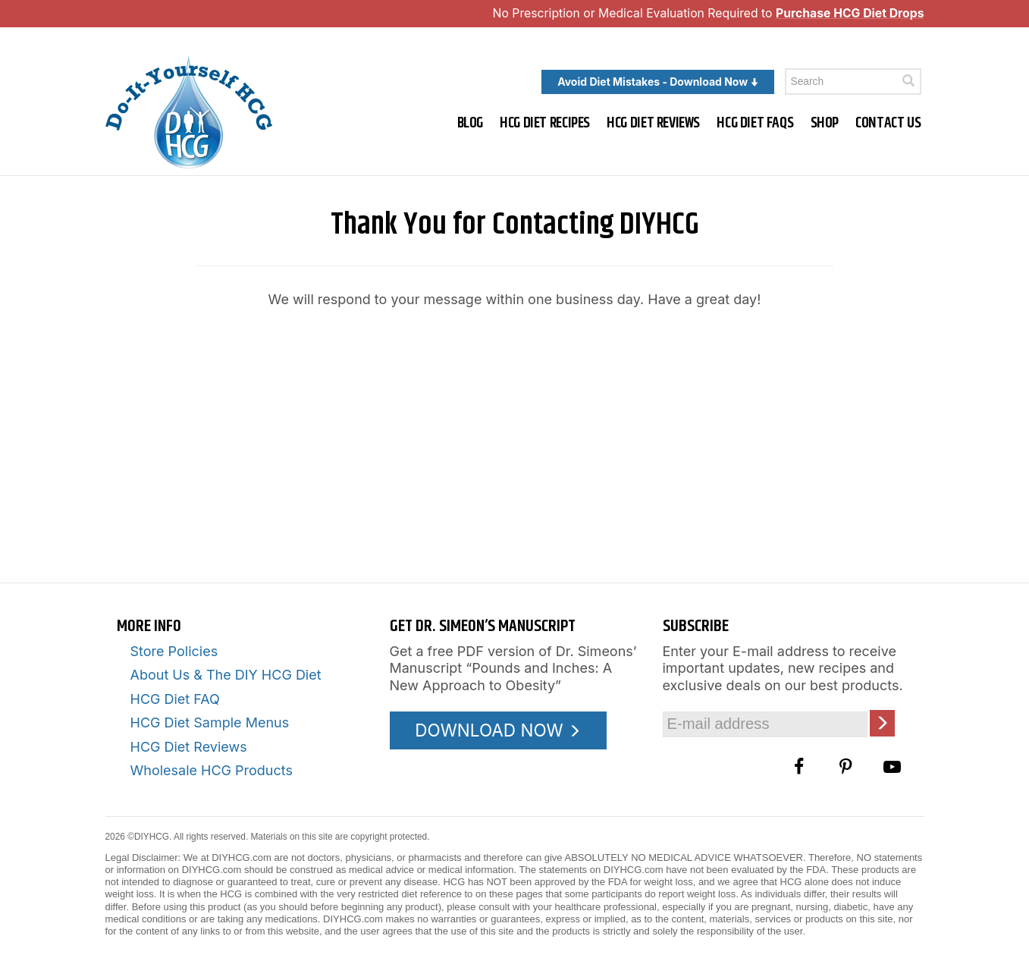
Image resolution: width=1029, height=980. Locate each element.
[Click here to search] (908, 80)
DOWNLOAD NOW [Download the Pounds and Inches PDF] (498, 730)
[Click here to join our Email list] (882, 723)
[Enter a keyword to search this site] (853, 81)
